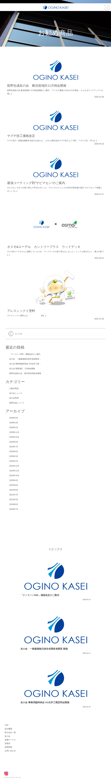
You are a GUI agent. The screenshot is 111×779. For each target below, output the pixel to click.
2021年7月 (13, 495)
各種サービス (10, 740)
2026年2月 (13, 427)
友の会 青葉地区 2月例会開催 (22, 368)
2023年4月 (13, 480)
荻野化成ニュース (16, 403)
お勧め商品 (14, 388)
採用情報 (8, 747)
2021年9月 (13, 490)
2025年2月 (13, 461)
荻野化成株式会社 (16, 767)
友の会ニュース (15, 393)
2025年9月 (13, 442)
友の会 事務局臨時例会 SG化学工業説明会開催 (28, 364)
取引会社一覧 (10, 732)
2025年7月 (13, 447)
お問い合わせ (10, 751)
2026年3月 (13, 423)
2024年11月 (14, 471)
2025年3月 (13, 456)
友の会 (7, 736)
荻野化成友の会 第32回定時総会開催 (25, 373)
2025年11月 (14, 432)
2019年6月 (13, 504)
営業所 (7, 743)
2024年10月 (14, 475)
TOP (6, 725)
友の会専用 (14, 398)
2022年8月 (13, 485)
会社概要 (8, 729)
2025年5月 (13, 451)
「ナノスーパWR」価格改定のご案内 (24, 354)
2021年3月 (13, 499)
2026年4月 (13, 418)
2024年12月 (14, 466)
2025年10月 (14, 437)
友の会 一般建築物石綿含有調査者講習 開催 (28, 359)
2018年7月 (13, 509)
